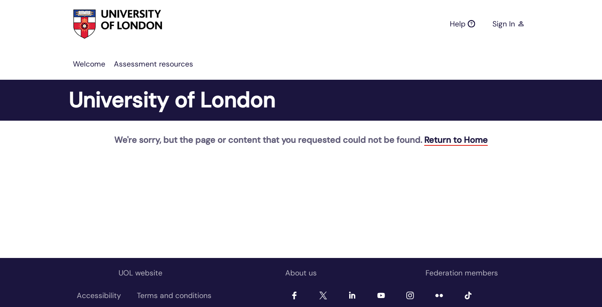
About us (301, 273)
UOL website (140, 273)
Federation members (461, 273)
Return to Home (456, 139)
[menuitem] (89, 63)
